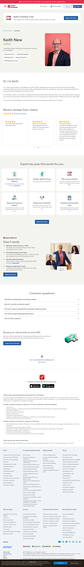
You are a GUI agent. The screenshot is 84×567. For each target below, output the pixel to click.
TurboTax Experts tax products (31, 467)
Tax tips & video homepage (70, 455)
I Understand (60, 563)
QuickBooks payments (68, 518)
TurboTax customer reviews (50, 514)
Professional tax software (69, 521)
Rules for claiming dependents (71, 464)
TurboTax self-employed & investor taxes (30, 461)
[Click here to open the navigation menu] (5, 6)
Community (6, 529)
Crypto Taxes (6, 469)
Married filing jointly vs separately (71, 459)
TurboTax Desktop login (49, 455)
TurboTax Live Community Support (10, 514)
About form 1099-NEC (68, 469)
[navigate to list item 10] (46, 147)
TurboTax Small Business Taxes (31, 484)
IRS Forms (5, 462)
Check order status (48, 465)
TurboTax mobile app (9, 480)
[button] (42, 441)
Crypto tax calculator (28, 529)
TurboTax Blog (7, 473)
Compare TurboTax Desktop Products (50, 458)
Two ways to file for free (9, 524)
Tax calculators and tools (29, 514)
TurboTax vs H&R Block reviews (51, 518)
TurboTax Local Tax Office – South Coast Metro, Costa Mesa (32, 501)
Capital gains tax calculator (30, 531)
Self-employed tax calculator (30, 527)
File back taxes (66, 476)
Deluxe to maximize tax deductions (29, 458)
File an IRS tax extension (9, 522)
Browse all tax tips (67, 457)
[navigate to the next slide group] (49, 147)
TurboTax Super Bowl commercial (52, 516)
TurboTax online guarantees (10, 459)
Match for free (61, 1)
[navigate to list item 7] (43, 147)
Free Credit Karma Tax (68, 528)
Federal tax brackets (68, 489)
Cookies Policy (32, 561)
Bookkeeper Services (68, 535)
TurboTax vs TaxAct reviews (50, 523)
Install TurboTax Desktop (49, 463)
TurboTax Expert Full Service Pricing (30, 474)
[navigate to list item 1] (38, 147)
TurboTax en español (8, 485)
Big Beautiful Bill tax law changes (12, 531)
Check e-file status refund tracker (31, 522)
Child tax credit (67, 485)
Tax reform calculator (28, 538)
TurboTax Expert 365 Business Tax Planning (32, 487)
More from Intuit (67, 530)
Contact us (6, 517)
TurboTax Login (7, 527)
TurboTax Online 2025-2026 (10, 457)
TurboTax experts (7, 30)
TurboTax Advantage (48, 468)
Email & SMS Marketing (69, 532)
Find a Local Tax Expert (29, 492)
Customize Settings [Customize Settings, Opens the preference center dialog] (74, 563)
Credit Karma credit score (69, 525)
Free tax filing (26, 455)
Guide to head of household (70, 462)
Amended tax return (68, 471)
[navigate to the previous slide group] (34, 147)
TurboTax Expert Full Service (30, 471)
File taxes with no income (69, 466)
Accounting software (68, 514)
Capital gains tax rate (68, 473)
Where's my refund (8, 520)
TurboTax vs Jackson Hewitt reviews (50, 526)
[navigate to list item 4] (41, 147)
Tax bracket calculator (28, 520)
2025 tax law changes (68, 492)
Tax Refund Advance (8, 466)
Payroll (64, 516)
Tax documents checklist (29, 536)
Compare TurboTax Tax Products (11, 455)
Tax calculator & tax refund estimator (30, 517)
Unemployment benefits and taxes (71, 480)
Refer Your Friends (8, 534)
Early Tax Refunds (7, 482)
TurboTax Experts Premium (30, 469)
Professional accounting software (71, 523)
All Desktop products (48, 461)
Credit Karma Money (8, 471)
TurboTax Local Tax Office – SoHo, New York (32, 497)
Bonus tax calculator (28, 534)
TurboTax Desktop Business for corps (51, 470)
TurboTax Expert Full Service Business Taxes (30, 477)
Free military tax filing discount (31, 464)
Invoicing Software (67, 537)
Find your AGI (66, 478)
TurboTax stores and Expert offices (32, 490)
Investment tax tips (67, 482)
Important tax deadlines (69, 487)
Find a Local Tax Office (29, 495)
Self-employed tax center (9, 464)
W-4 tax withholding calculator (31, 524)
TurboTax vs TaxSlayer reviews (51, 521)
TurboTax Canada (7, 476)
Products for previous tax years (11, 478)
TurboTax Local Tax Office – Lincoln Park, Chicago (30, 504)
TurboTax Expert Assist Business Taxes (31, 481)
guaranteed (17, 185)
